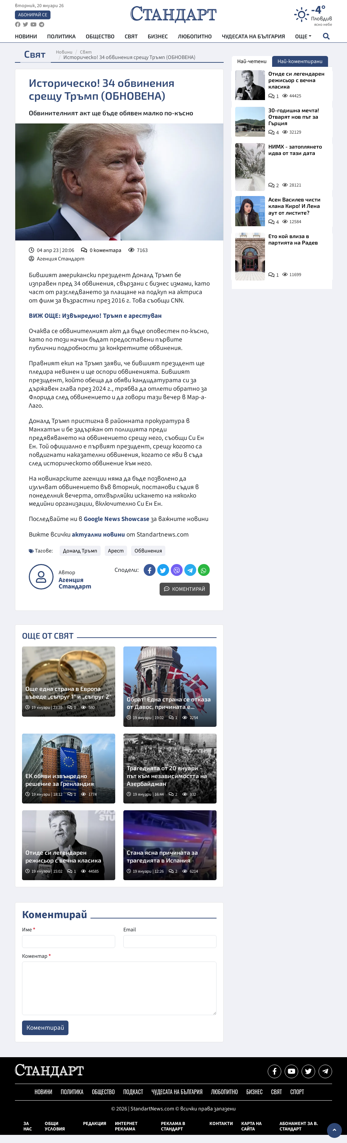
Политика (61, 37)
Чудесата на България (253, 37)
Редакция (94, 1131)
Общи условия (55, 1134)
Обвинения (148, 559)
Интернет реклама (126, 1134)
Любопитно (195, 37)
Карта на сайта (251, 1134)
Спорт (297, 1100)
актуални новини (98, 542)
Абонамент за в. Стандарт (299, 1134)
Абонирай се (32, 15)
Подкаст (133, 1100)
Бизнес (158, 37)
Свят (131, 37)
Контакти (221, 1131)
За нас (27, 1134)
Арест (116, 559)
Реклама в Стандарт (173, 1134)
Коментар (36, 964)
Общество (100, 37)
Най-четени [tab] (252, 61)
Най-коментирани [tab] (300, 61)
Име (28, 938)
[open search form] (326, 38)
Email (129, 938)
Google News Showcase (117, 519)
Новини (26, 37)
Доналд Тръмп (80, 559)
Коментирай (184, 597)
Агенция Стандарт (75, 591)
